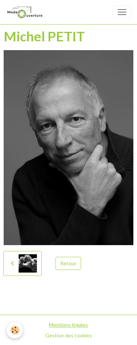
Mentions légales (68, 325)
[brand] (26, 12)
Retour (68, 263)
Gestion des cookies (68, 335)
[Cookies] (15, 330)
